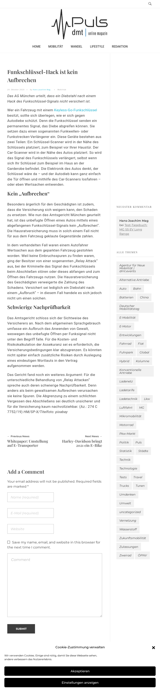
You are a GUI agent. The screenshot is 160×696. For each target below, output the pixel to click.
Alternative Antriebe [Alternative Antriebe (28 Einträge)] (134, 280)
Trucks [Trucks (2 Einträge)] (124, 486)
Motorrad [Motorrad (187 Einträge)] (126, 425)
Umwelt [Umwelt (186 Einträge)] (125, 503)
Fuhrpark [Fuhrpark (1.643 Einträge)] (126, 352)
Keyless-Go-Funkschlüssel (75, 110)
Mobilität (62, 89)
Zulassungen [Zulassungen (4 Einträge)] (128, 547)
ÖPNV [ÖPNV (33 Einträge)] (142, 555)
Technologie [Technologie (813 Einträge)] (128, 468)
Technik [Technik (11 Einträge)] (124, 460)
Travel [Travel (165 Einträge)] (137, 477)
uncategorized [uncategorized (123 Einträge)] (130, 512)
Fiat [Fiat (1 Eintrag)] (141, 343)
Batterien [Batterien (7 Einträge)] (126, 297)
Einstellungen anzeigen (80, 683)
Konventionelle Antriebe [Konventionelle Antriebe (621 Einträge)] (130, 371)
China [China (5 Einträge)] (144, 297)
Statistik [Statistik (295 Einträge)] (125, 451)
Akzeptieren (80, 671)
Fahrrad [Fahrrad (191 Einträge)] (125, 343)
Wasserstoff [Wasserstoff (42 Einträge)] (128, 529)
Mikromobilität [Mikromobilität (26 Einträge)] (130, 416)
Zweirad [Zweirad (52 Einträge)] (125, 555)
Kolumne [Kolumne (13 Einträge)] (142, 361)
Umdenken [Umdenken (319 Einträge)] (127, 494)
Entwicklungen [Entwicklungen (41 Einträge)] (130, 335)
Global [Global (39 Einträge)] (144, 352)
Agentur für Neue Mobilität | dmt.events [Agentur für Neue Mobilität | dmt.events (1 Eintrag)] (132, 268)
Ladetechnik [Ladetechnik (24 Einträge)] (128, 399)
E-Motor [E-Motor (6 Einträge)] (125, 326)
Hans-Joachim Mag (41, 89)
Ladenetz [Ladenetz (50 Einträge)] (126, 381)
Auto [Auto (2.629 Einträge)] (122, 288)
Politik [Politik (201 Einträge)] (124, 442)
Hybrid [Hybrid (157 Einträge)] (124, 361)
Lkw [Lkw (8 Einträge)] (147, 399)
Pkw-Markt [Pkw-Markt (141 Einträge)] (127, 434)
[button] (153, 647)
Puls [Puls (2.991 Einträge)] (138, 442)
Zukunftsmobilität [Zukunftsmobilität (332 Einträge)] (132, 538)
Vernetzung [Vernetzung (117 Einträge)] (127, 520)
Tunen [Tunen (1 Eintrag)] (140, 486)
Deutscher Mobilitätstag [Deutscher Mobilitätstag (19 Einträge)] (129, 307)
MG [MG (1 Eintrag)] (141, 407)
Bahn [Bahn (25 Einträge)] (137, 288)
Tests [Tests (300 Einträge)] (123, 477)
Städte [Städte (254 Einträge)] (143, 451)
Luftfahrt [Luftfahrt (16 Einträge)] (125, 407)
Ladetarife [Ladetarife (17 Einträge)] (126, 390)
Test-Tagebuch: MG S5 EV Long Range (133, 229)
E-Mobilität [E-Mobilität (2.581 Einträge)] (127, 317)
